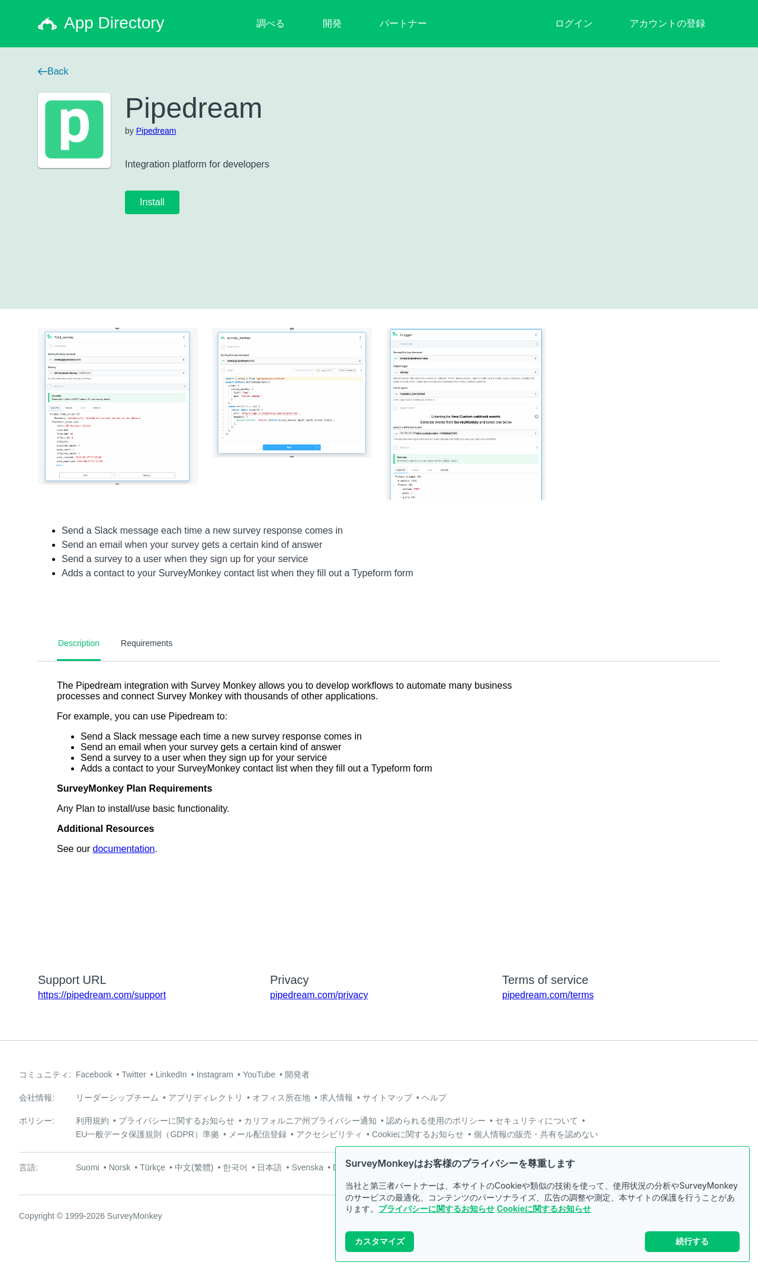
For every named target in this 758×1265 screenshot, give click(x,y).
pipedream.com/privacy (319, 995)
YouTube (259, 1074)
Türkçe (152, 1167)
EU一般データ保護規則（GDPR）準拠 (147, 1134)
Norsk (120, 1167)
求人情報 (336, 1097)
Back (53, 71)
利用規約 (92, 1120)
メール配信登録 (258, 1134)
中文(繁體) (194, 1167)
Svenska (307, 1167)
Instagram (215, 1074)
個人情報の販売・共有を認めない (536, 1134)
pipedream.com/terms (548, 995)
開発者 (297, 1074)
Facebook (94, 1074)
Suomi (87, 1167)
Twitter (133, 1074)
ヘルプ (434, 1097)
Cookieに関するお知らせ (544, 1208)
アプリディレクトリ (205, 1097)
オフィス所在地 (281, 1097)
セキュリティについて (536, 1120)
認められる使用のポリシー (436, 1120)
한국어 (235, 1167)
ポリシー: (36, 1120)
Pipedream (156, 130)
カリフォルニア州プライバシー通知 (310, 1120)
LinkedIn (171, 1074)
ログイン (574, 23)
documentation (123, 849)
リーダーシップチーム (117, 1097)
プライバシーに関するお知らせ (436, 1208)
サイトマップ (387, 1097)
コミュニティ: (45, 1074)
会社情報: (36, 1097)
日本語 (269, 1167)
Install (152, 202)
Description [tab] (78, 643)
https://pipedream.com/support (102, 995)
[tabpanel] (379, 809)
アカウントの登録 (667, 23)
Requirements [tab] (146, 643)
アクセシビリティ (329, 1134)
